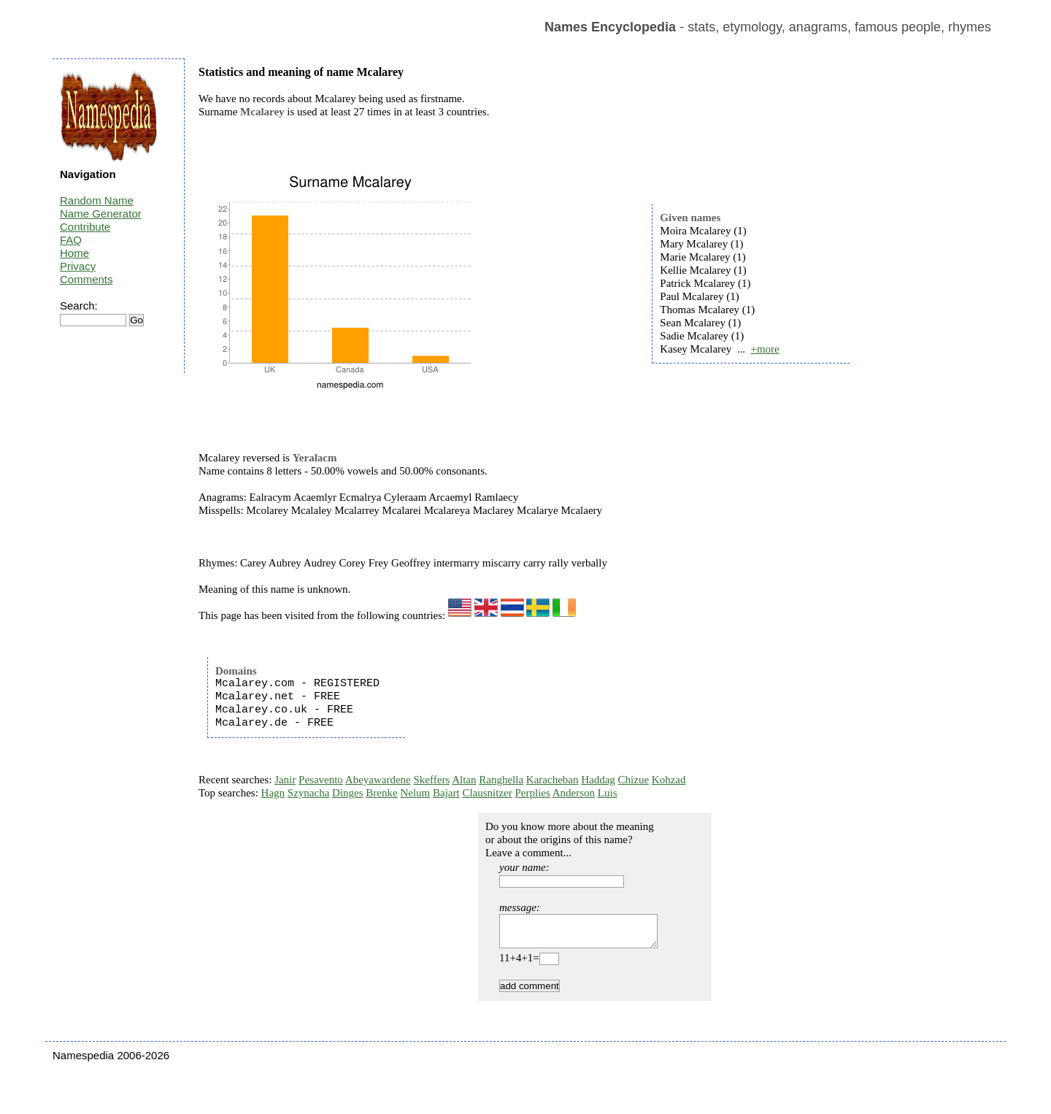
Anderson (574, 793)
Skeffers (432, 779)
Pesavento (321, 779)
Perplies (532, 793)
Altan (464, 779)
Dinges (347, 793)
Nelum (415, 793)
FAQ (71, 240)
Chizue (634, 779)
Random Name (97, 200)
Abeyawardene (378, 779)
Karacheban (552, 779)
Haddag (598, 779)
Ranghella (501, 779)
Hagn (273, 793)
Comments (86, 279)
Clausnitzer (487, 793)
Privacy (78, 266)
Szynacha (308, 793)
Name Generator (101, 213)
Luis (607, 793)
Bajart (446, 793)
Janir (285, 779)
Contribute (85, 226)
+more (764, 349)
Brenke (381, 793)
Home (74, 253)
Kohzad (669, 779)
